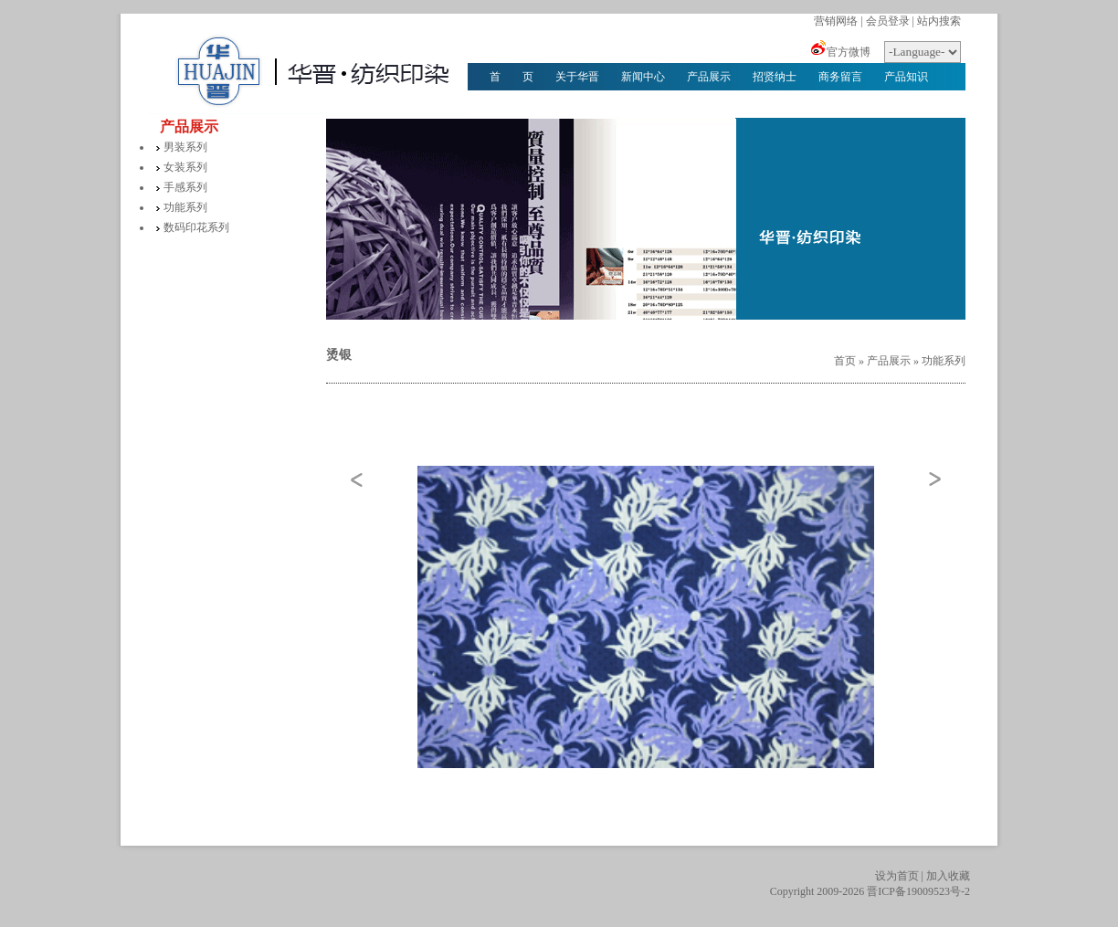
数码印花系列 (196, 227)
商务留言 (840, 76)
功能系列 (185, 207)
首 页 (511, 76)
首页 (845, 360)
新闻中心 (643, 76)
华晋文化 (511, 104)
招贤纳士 (774, 76)
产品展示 (709, 76)
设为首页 (897, 875)
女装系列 (185, 167)
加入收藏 (948, 875)
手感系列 (185, 187)
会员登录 (888, 21)
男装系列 (185, 147)
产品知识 (906, 76)
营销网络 (836, 21)
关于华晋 (577, 76)
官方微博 (848, 52)
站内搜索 (939, 21)
